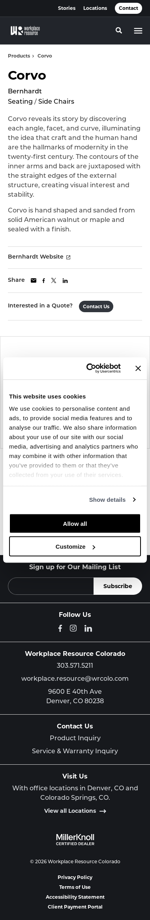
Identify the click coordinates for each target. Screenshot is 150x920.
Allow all (75, 523)
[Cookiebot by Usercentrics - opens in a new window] (90, 368)
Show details (107, 499)
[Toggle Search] (119, 30)
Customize (75, 546)
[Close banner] (138, 368)
